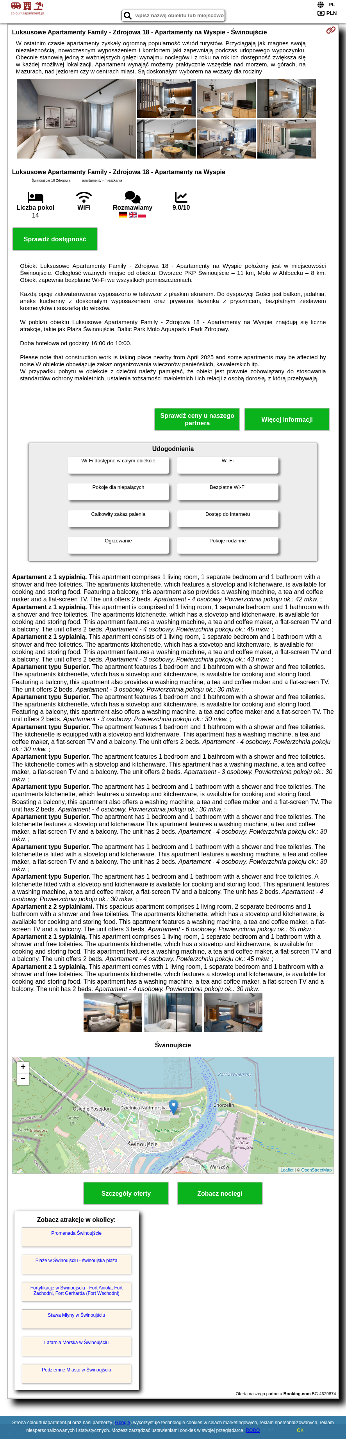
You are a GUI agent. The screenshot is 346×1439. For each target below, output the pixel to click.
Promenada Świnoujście (76, 1233)
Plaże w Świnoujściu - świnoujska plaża (77, 1260)
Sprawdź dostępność (55, 239)
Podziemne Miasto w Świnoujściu (76, 1370)
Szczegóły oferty (126, 1193)
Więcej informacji (287, 419)
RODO (253, 1430)
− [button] (23, 1079)
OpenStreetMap (316, 1170)
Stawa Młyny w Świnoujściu (76, 1315)
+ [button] (23, 1067)
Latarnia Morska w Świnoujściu (76, 1342)
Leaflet (286, 1170)
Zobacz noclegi (220, 1193)
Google (122, 1422)
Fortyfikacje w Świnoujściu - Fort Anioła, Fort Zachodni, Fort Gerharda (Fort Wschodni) (76, 1290)
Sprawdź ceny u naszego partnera (197, 419)
